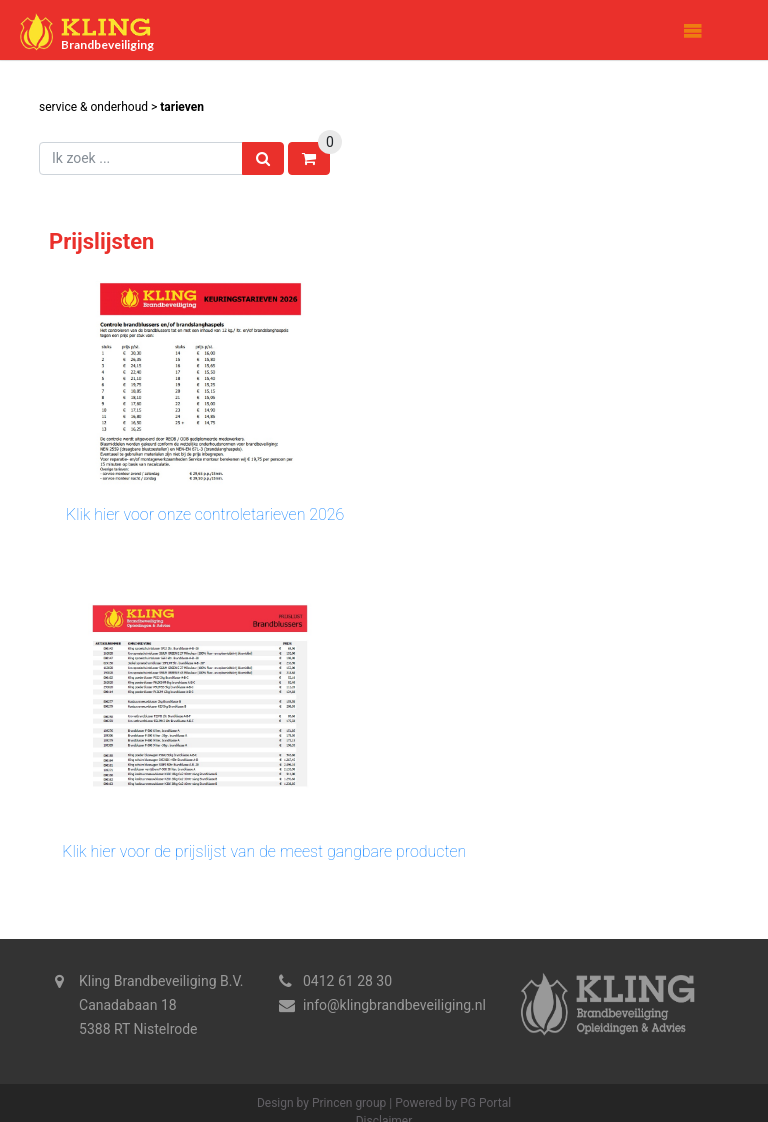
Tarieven (182, 107)
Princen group (349, 1103)
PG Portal (485, 1103)
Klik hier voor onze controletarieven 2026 (205, 514)
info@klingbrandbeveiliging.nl (394, 1005)
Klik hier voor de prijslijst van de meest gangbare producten (264, 851)
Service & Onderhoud (93, 107)
